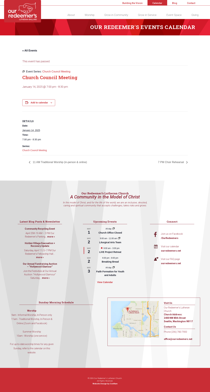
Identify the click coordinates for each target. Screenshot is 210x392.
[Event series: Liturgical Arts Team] (119, 238)
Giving (195, 15)
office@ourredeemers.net (178, 339)
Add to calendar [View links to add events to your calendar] (39, 102)
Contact (191, 3)
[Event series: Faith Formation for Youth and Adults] (113, 267)
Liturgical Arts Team (110, 242)
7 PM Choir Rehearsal (171, 162)
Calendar (157, 3)
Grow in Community (116, 15)
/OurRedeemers (169, 238)
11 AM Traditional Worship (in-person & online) (59, 162)
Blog (174, 3)
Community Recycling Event (40, 228)
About (71, 15)
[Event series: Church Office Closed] (113, 229)
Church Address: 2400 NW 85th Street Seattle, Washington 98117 (178, 318)
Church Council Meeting (34, 150)
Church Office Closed (110, 232)
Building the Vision (132, 3)
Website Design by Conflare (105, 384)
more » (51, 236)
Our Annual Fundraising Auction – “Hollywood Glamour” (40, 265)
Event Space (174, 15)
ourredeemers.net (171, 250)
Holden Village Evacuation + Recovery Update (40, 244)
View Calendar (105, 282)
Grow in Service (147, 15)
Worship (89, 15)
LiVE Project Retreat (110, 252)
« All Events (29, 50)
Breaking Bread (110, 261)
